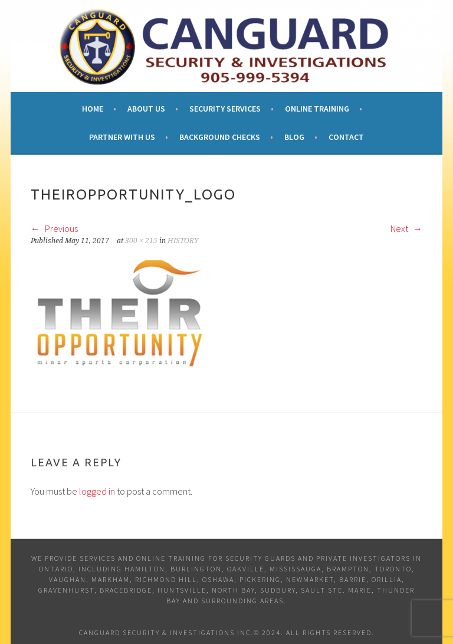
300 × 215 (141, 241)
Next (406, 228)
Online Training (317, 108)
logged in (97, 491)
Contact (346, 137)
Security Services (225, 108)
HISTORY (183, 241)
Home (92, 108)
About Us (146, 108)
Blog (294, 137)
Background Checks (219, 137)
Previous (54, 228)
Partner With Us (122, 137)
